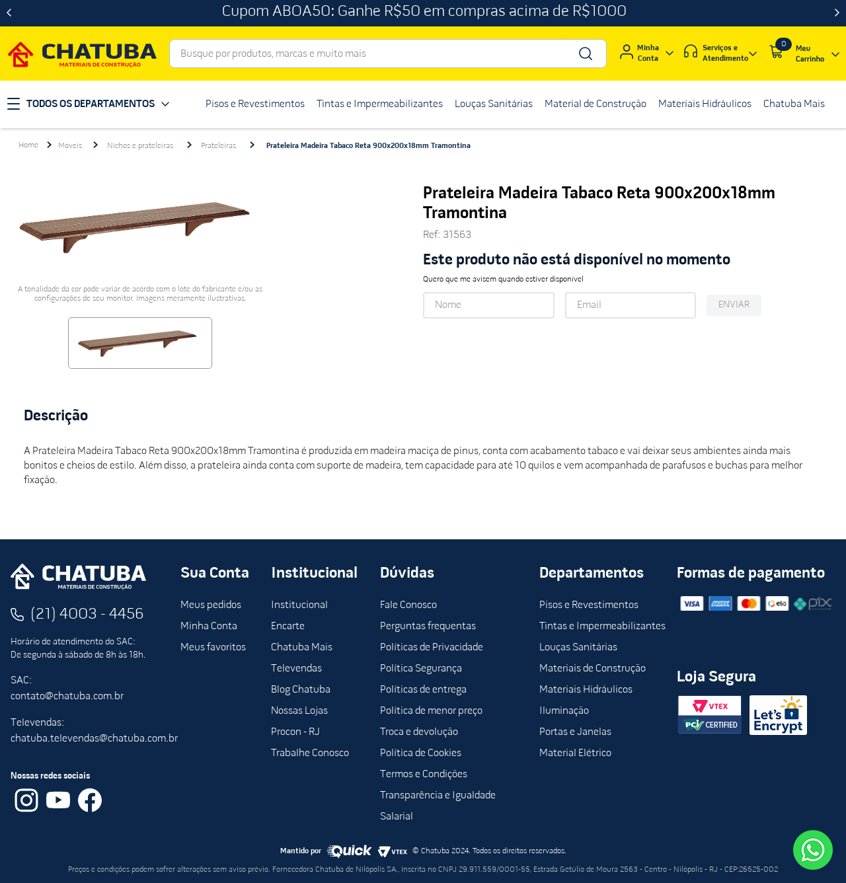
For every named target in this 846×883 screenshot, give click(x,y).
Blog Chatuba (300, 690)
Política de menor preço (431, 711)
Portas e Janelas (575, 732)
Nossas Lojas (299, 711)
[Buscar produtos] (585, 53)
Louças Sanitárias (578, 647)
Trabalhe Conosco (310, 753)
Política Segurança (421, 669)
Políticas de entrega (423, 690)
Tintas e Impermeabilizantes (602, 626)
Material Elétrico (575, 753)
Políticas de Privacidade (431, 647)
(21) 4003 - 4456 (87, 615)
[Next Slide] (837, 13)
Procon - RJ (295, 732)
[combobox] (388, 53)
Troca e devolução (419, 732)
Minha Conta (208, 626)
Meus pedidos (210, 605)
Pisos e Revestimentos (588, 605)
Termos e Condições (423, 774)
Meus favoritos (213, 647)
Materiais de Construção (592, 669)
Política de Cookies (420, 753)
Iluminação (564, 711)
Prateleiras (218, 146)
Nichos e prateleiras (140, 146)
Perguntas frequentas (428, 626)
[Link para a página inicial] (28, 145)
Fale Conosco (408, 605)
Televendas (296, 669)
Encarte (288, 626)
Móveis (70, 146)
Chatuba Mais (301, 647)
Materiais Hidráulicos (586, 690)
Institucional (299, 605)
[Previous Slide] (9, 13)
